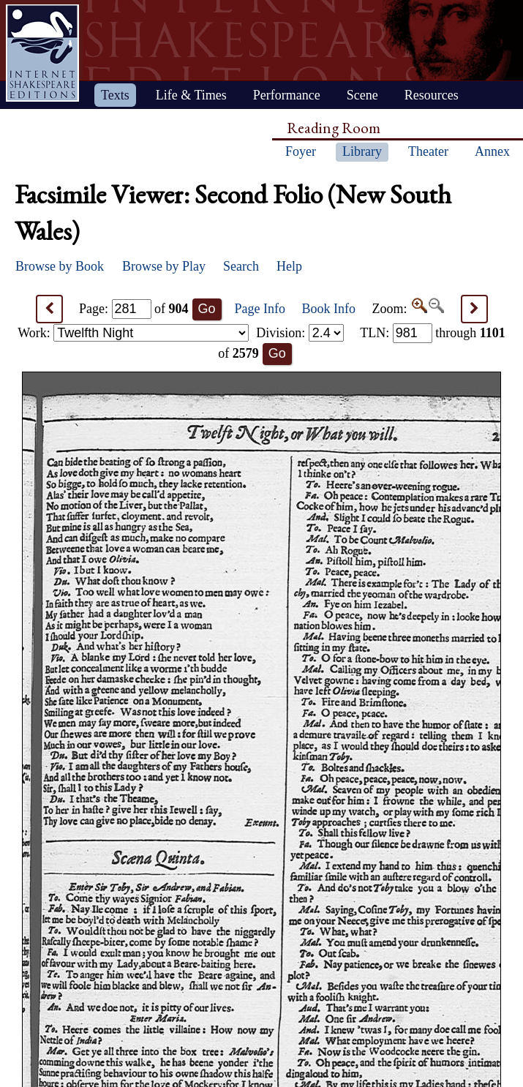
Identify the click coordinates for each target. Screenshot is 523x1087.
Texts (115, 95)
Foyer (300, 151)
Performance (286, 95)
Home (42, 53)
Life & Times (191, 95)
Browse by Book (59, 266)
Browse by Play (164, 266)
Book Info (329, 308)
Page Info (260, 308)
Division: (300, 333)
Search (241, 266)
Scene (362, 95)
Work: (133, 333)
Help (289, 266)
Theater (428, 151)
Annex (492, 151)
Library (362, 151)
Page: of (134, 308)
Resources (432, 95)
